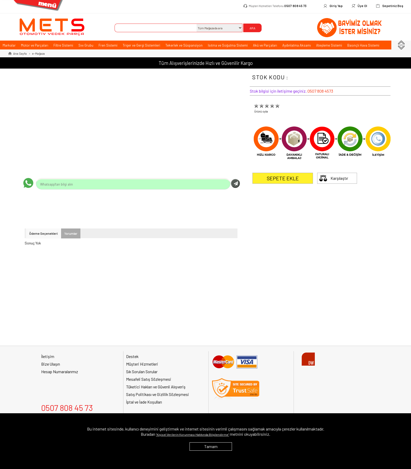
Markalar (9, 45)
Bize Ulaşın (50, 363)
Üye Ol (362, 6)
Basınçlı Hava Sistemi (363, 45)
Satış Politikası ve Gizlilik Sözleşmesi (157, 394)
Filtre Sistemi (63, 45)
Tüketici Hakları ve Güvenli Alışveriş (156, 386)
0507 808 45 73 (295, 6)
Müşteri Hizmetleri (142, 363)
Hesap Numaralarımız (59, 371)
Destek (132, 356)
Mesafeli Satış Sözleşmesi (148, 379)
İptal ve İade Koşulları (144, 401)
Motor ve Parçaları (34, 45)
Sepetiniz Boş (392, 6)
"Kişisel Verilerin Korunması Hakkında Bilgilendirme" (192, 434)
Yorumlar (70, 233)
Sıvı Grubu (85, 45)
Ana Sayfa (20, 53)
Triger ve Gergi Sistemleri (141, 45)
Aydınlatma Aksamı (296, 45)
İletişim (47, 356)
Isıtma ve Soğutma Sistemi (228, 45)
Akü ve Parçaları (265, 45)
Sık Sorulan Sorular (142, 371)
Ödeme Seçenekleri (43, 233)
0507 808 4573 (320, 90)
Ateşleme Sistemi (329, 45)
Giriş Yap (336, 6)
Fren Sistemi (108, 45)
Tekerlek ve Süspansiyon (184, 45)
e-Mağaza (38, 53)
